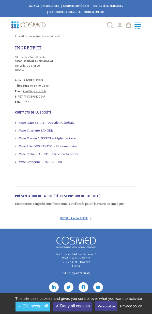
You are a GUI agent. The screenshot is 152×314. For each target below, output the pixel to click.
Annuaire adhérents (76, 6)
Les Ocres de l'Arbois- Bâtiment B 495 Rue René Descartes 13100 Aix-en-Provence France (76, 260)
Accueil (19, 36)
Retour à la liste (74, 218)
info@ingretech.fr (34, 91)
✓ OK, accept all (33, 306)
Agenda (34, 6)
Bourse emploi (94, 12)
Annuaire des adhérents (44, 36)
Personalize (106, 306)
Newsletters (51, 6)
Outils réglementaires (108, 6)
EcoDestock (65, 12)
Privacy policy (131, 306)
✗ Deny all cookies (73, 306)
